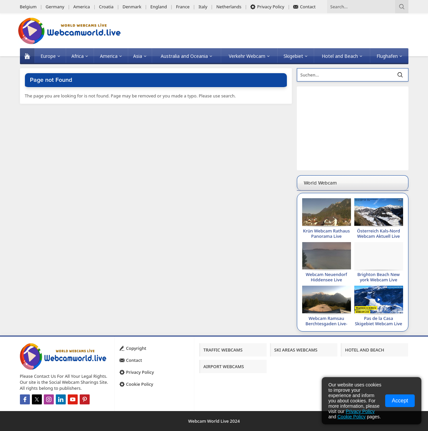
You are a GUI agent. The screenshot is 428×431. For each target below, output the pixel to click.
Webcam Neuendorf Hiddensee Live (326, 277)
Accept (400, 400)
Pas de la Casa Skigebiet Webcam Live (378, 321)
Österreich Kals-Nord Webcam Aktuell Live (378, 233)
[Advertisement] (352, 128)
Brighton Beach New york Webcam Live (378, 277)
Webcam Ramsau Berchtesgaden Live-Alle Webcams (326, 324)
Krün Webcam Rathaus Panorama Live (326, 233)
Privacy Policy (360, 411)
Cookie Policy (351, 416)
